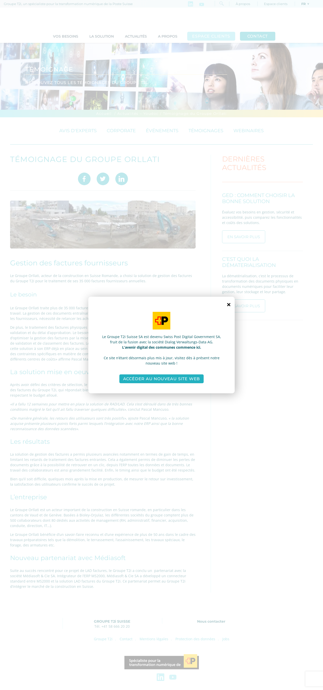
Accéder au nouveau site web (161, 378)
